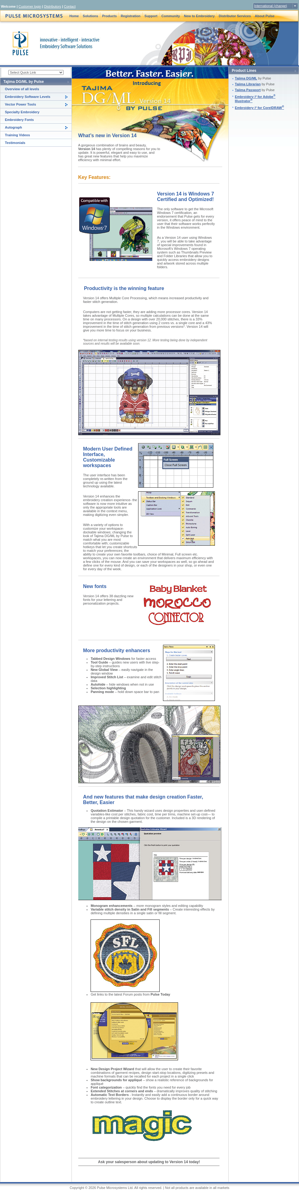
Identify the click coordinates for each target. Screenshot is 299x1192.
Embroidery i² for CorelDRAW (259, 108)
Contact (70, 6)
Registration (130, 16)
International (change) (270, 6)
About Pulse (264, 16)
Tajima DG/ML (246, 78)
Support (151, 16)
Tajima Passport (248, 90)
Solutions (90, 16)
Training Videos (17, 135)
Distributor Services (235, 16)
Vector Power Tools (20, 104)
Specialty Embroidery (22, 112)
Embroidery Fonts (19, 120)
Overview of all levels (22, 89)
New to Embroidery (199, 16)
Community (170, 16)
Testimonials (15, 143)
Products (109, 16)
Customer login (29, 6)
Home (74, 16)
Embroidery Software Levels (27, 97)
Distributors (52, 6)
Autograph (13, 127)
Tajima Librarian (248, 84)
